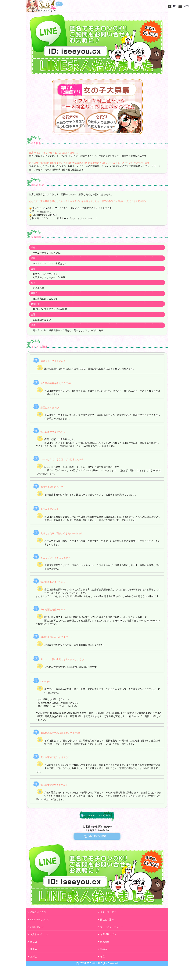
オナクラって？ (108, 912)
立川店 (33, 956)
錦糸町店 (104, 941)
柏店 (102, 956)
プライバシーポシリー (111, 927)
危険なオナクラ (38, 912)
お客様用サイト (108, 934)
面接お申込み (107, 919)
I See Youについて (39, 919)
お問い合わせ (37, 927)
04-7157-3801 (97, 836)
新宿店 (33, 941)
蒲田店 (33, 949)
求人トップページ (39, 934)
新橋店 (103, 949)
